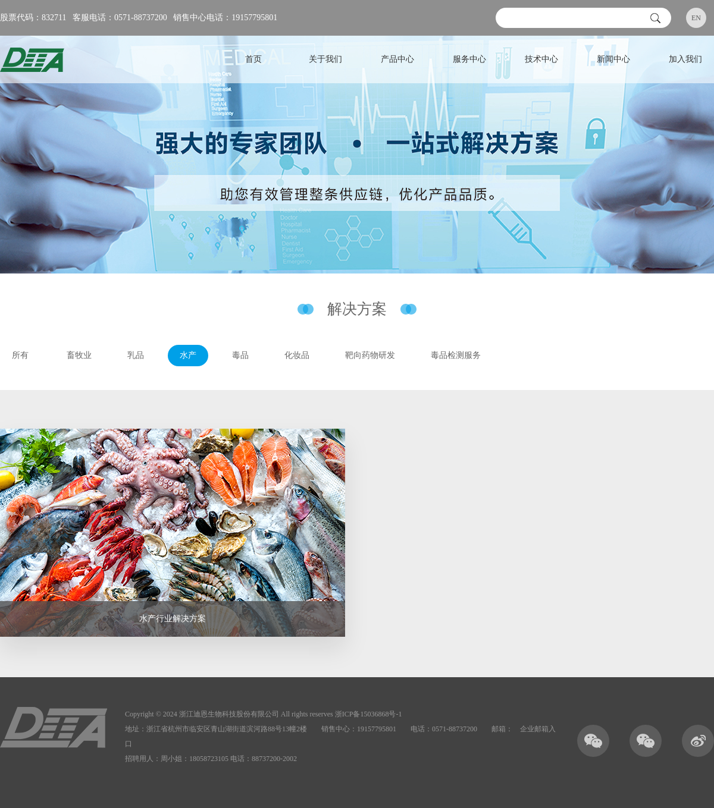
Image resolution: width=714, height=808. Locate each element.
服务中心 (469, 59)
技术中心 (541, 59)
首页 (253, 59)
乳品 (135, 355)
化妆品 (296, 355)
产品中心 (397, 59)
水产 (188, 355)
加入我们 (685, 59)
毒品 (240, 355)
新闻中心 (613, 59)
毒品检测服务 (456, 355)
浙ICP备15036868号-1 (368, 714)
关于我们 (325, 59)
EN (696, 18)
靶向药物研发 (370, 355)
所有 (20, 355)
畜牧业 (79, 355)
